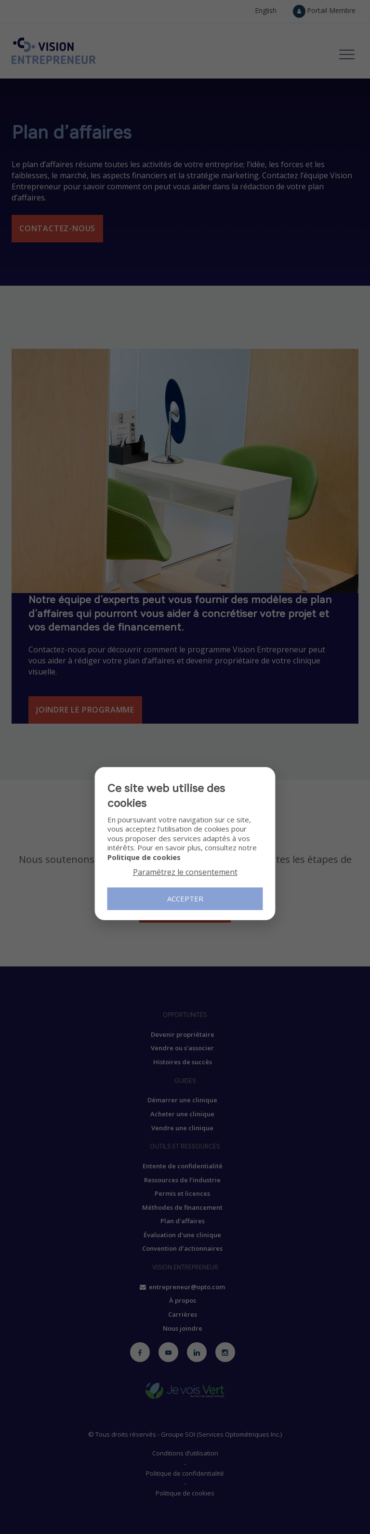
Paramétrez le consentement (185, 872)
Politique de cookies (144, 857)
